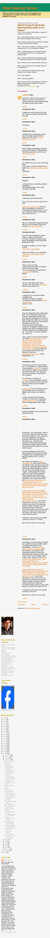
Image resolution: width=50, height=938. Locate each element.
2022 (4, 724)
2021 (4, 726)
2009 (4, 746)
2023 (4, 723)
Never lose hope (8, 789)
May (6, 844)
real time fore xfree (28, 154)
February (7, 849)
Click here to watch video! (31, 249)
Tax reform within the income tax (9, 829)
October (7, 758)
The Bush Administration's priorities (9, 818)
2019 (4, 729)
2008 (4, 748)
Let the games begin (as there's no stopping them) (9, 837)
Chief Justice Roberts (9, 761)
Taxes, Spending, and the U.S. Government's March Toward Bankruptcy (8, 657)
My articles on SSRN (7, 675)
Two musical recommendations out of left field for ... (10, 777)
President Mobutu (8, 791)
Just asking (7, 764)
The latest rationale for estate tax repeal (9, 826)
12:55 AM (24, 289)
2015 (4, 736)
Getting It (4, 651)
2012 (4, 741)
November (7, 756)
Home (33, 604)
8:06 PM (24, 416)
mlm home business (35, 226)
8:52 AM (24, 119)
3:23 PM (24, 157)
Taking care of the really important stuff (10, 793)
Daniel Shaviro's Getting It (8, 685)
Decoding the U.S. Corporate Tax (6, 653)
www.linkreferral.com (29, 400)
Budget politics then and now (9, 773)
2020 (4, 728)
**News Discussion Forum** (32, 138)
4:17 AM (24, 277)
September (8, 759)
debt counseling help (32, 462)
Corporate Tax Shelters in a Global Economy (8, 669)
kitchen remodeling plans (30, 207)
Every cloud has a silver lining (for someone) (8, 767)
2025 (4, 719)
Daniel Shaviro (8, 860)
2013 (4, 740)
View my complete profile (8, 932)
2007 (4, 750)
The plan (6, 788)
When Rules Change (7, 667)
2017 (4, 733)
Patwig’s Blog (8, 930)
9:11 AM (24, 536)
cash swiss (42, 284)
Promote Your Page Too (7, 710)
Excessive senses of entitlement (9, 780)
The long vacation (8, 834)
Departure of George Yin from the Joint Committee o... (9, 797)
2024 (4, 721)
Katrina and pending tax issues (9, 812)
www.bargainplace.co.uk (30, 354)
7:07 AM (24, 128)
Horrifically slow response (8, 831)
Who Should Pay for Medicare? (6, 664)
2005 (4, 753)
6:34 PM (24, 217)
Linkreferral (37, 368)
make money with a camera (39, 168)
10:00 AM (24, 359)
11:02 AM (24, 405)
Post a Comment (22, 601)
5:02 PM (24, 174)
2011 (4, 743)
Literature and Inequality (8, 647)
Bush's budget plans (9, 804)
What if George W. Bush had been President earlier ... (9, 823)
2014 (4, 738)
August (7, 839)
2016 (4, 734)
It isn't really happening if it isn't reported (10, 815)
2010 (4, 745)
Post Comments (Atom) (33, 608)
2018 (4, 731)
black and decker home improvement (33, 548)
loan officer (26, 272)
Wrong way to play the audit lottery (9, 806)
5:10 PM (24, 598)
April (6, 846)
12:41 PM (25, 229)
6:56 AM (24, 307)
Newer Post (21, 604)
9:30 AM (24, 142)
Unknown (25, 95)
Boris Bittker (7, 800)
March (6, 847)
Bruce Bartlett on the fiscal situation (9, 770)
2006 (4, 751)
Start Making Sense (19, 8)
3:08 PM (24, 106)
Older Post (45, 604)
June (6, 842)
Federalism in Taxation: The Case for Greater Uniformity (7, 672)
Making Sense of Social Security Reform (7, 662)
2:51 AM (24, 259)
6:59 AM (24, 192)
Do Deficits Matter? (6, 660)
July (6, 841)
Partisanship (7, 762)
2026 (4, 717)
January (7, 850)
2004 (4, 852)
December (7, 755)
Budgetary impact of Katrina (9, 809)
